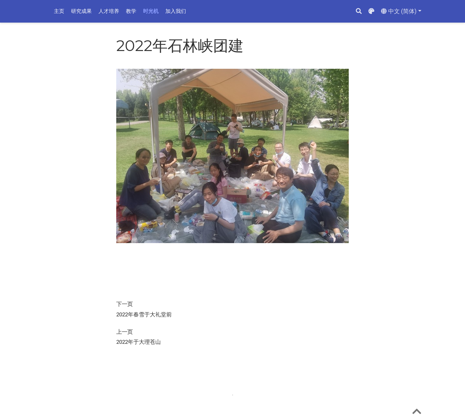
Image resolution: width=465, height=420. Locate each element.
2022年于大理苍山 (138, 342)
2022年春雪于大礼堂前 (144, 314)
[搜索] (359, 11)
